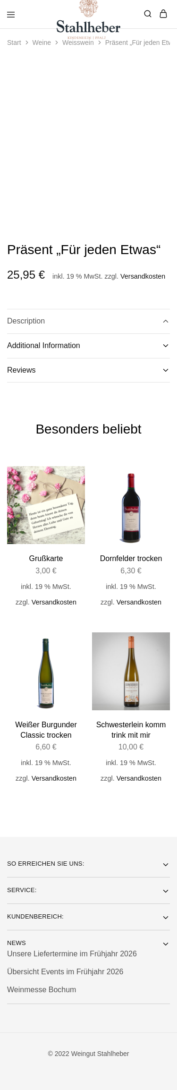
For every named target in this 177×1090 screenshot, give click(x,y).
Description (88, 321)
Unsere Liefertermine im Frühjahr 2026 (72, 954)
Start (14, 42)
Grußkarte (46, 558)
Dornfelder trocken (131, 558)
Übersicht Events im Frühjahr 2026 (65, 972)
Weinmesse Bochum (41, 990)
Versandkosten (142, 276)
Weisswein (78, 42)
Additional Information (88, 345)
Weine (42, 42)
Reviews (88, 370)
